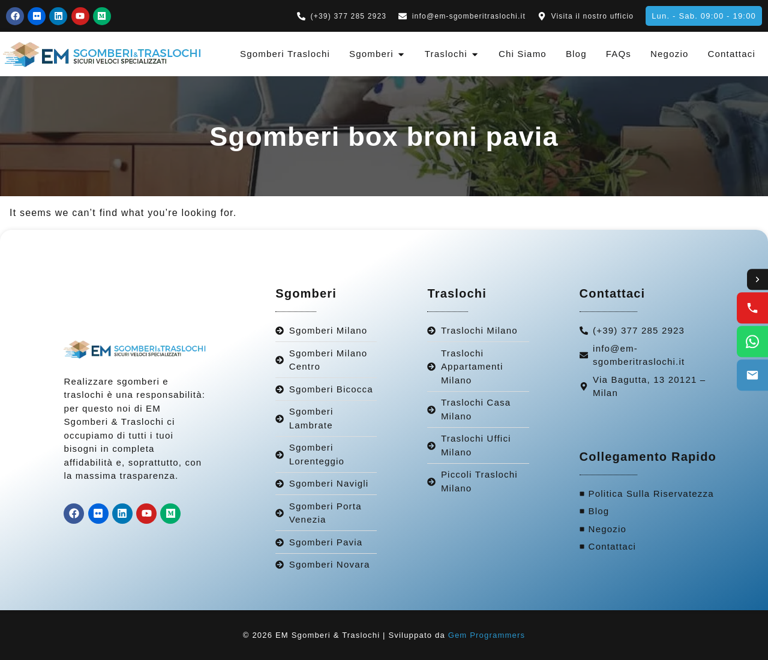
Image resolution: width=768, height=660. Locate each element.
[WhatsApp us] (752, 342)
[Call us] (752, 308)
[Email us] (752, 375)
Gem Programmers (487, 635)
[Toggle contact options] (757, 279)
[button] (704, 16)
